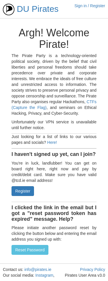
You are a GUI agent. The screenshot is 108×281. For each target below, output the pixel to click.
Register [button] (22, 191)
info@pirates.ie (38, 269)
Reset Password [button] (30, 250)
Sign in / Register (89, 5)
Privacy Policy (92, 269)
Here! (52, 142)
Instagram (44, 275)
